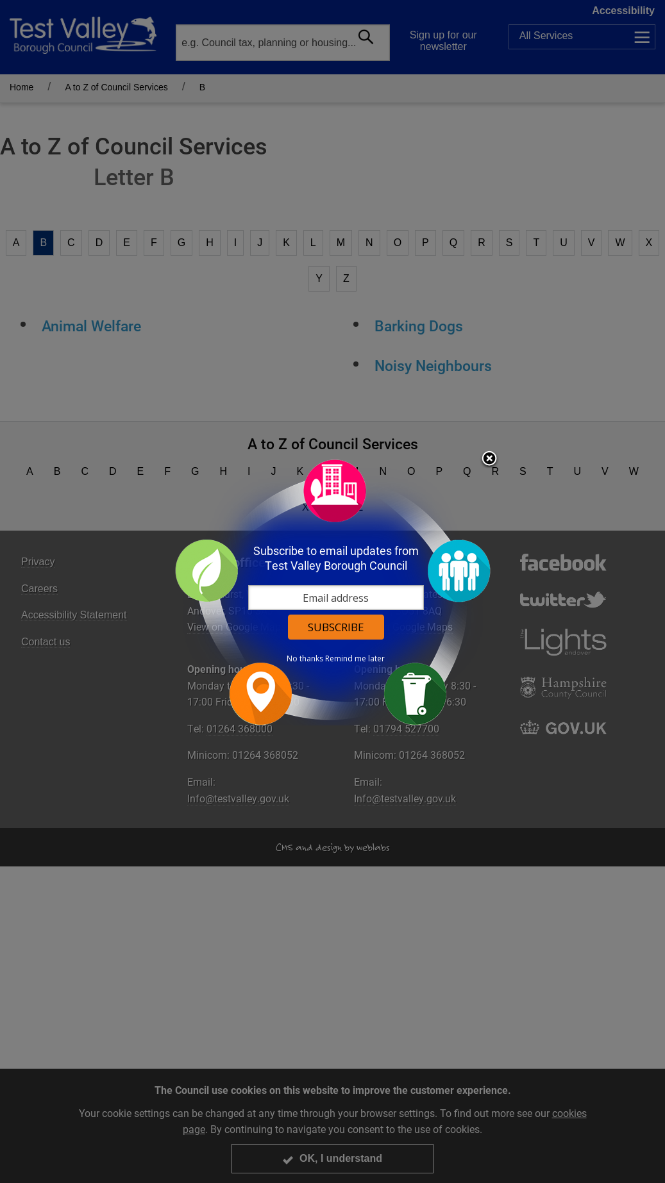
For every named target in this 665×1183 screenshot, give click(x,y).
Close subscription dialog (489, 459)
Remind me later (355, 659)
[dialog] (332, 591)
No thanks (305, 659)
